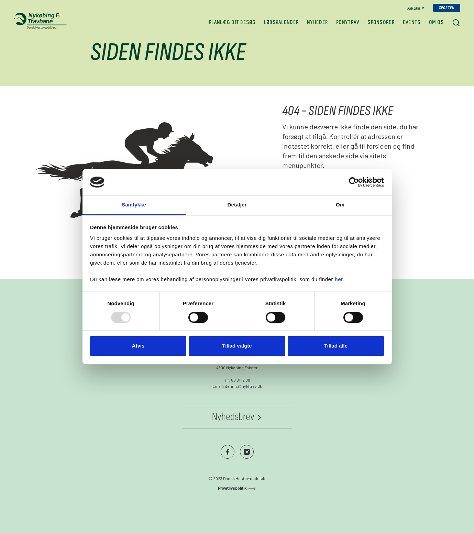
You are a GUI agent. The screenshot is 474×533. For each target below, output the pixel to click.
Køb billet (413, 8)
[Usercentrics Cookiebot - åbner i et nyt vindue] (354, 182)
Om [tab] (340, 205)
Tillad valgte (237, 346)
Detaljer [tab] (237, 205)
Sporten (446, 7)
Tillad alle (336, 346)
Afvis (138, 346)
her (339, 280)
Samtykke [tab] (134, 205)
